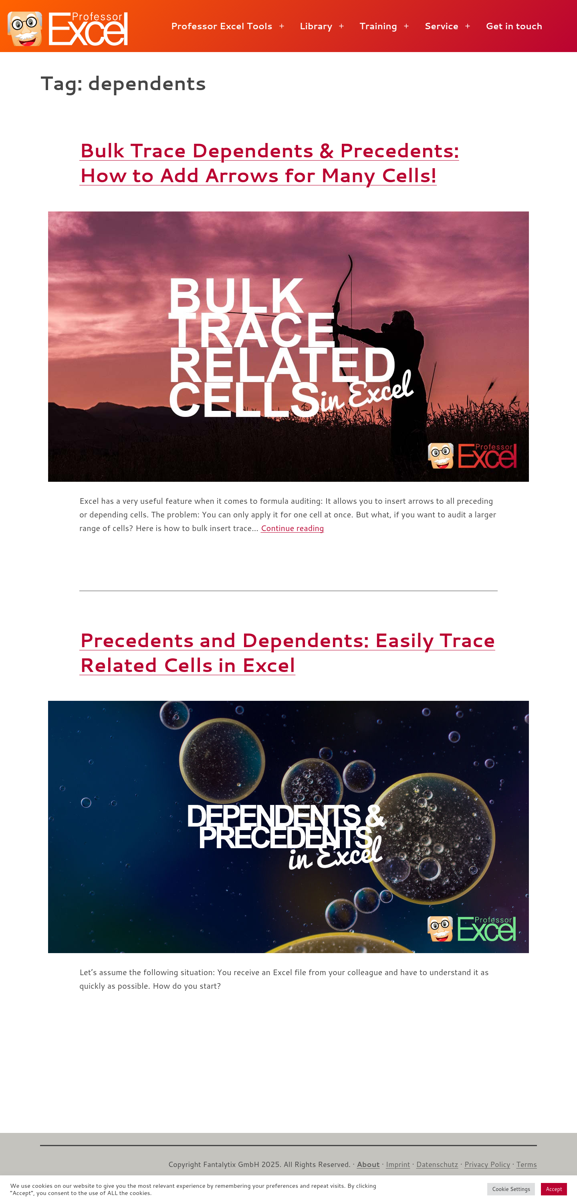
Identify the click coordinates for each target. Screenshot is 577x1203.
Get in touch (514, 26)
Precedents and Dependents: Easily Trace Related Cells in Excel (287, 652)
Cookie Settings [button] (511, 1189)
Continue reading (292, 527)
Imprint (398, 1164)
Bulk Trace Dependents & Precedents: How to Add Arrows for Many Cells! (269, 162)
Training (378, 26)
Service (441, 26)
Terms (526, 1164)
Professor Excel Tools (221, 26)
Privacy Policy (487, 1164)
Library (315, 26)
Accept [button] (554, 1189)
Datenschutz (437, 1164)
